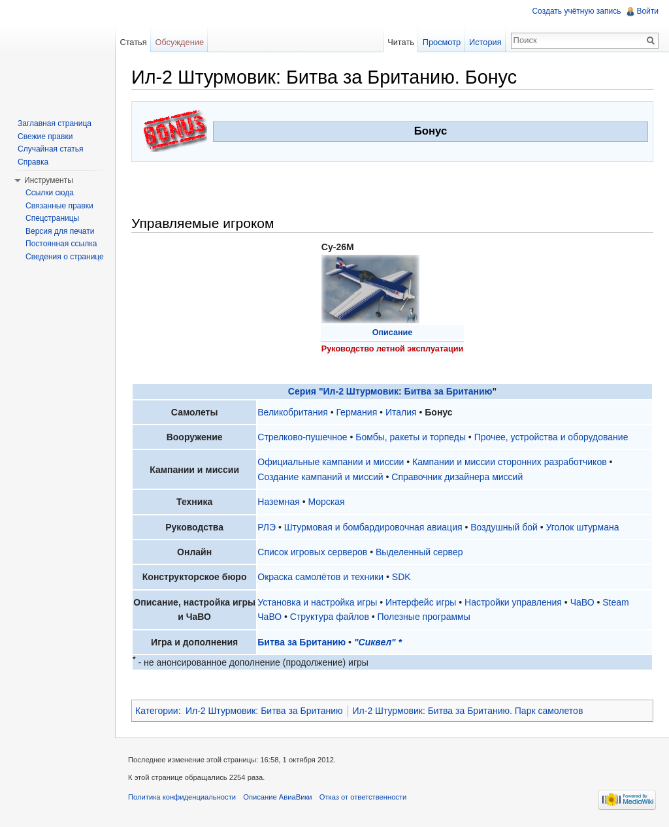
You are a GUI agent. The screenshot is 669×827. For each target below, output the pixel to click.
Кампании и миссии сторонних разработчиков (509, 462)
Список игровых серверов (312, 552)
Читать (400, 42)
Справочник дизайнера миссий (457, 477)
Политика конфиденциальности (182, 797)
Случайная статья (50, 149)
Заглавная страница (54, 123)
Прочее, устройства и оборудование (551, 437)
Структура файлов (329, 616)
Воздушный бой (504, 527)
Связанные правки (59, 205)
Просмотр (442, 42)
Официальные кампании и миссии (330, 462)
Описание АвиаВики (277, 797)
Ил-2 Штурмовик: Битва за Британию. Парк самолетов (468, 710)
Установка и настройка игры (317, 602)
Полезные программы (424, 616)
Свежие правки (45, 136)
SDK (401, 577)
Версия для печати (59, 231)
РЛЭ (266, 527)
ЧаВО (582, 602)
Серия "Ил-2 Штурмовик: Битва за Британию (390, 391)
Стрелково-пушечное (302, 437)
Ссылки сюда (49, 192)
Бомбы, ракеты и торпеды (410, 437)
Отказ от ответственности (363, 797)
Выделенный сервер (419, 552)
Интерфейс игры (420, 602)
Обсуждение (179, 42)
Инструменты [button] (48, 180)
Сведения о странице (64, 256)
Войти (647, 11)
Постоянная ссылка (61, 243)
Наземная (278, 501)
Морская (326, 501)
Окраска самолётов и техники (320, 577)
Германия (356, 412)
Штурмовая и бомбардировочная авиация (373, 527)
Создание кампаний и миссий (320, 477)
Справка (33, 162)
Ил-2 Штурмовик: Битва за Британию (264, 710)
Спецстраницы (52, 218)
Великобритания (292, 412)
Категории (156, 710)
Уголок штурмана (582, 527)
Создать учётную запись (576, 11)
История (485, 42)
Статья (133, 42)
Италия (401, 412)
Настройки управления (513, 602)
